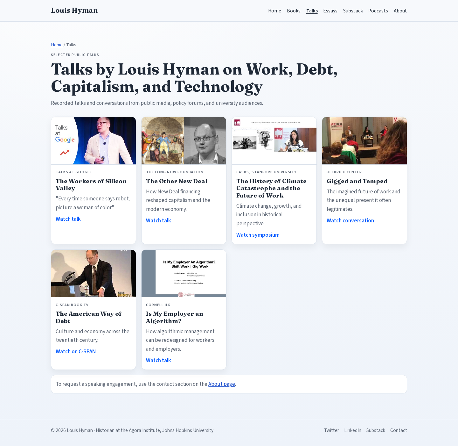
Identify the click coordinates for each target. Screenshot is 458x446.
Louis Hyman (74, 10)
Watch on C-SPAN (76, 352)
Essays (330, 10)
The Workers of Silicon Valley (91, 184)
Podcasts (378, 10)
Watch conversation (350, 221)
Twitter (331, 430)
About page (221, 384)
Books (294, 10)
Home (274, 10)
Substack (353, 10)
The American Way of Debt (89, 317)
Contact (398, 430)
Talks (312, 10)
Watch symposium (258, 235)
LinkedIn (352, 430)
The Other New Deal (176, 181)
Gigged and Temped (357, 181)
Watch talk (68, 219)
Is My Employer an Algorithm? (174, 317)
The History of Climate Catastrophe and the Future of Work (271, 188)
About (400, 10)
